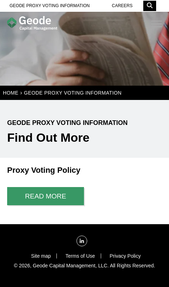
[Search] (149, 6)
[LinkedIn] (81, 241)
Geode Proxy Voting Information (72, 93)
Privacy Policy (125, 255)
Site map (41, 255)
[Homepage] (32, 23)
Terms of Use (80, 255)
